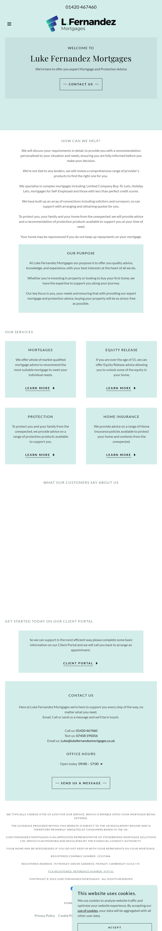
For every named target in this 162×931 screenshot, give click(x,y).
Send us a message (81, 783)
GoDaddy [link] (90, 903)
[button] (16, 24)
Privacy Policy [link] (45, 915)
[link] (81, 23)
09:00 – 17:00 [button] (88, 764)
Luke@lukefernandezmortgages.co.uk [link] (88, 741)
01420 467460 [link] (81, 7)
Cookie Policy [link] (68, 915)
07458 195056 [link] (87, 736)
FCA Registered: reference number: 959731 (81, 871)
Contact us (81, 84)
